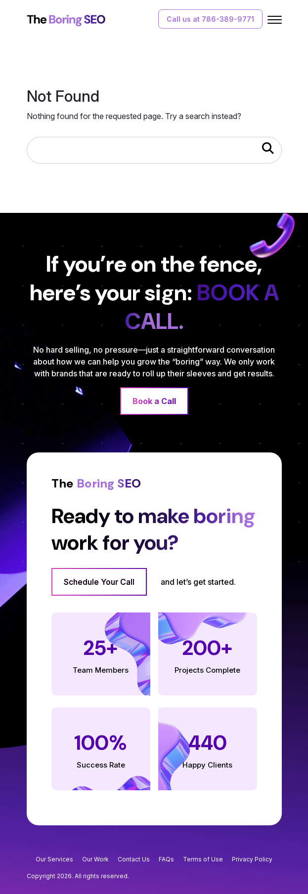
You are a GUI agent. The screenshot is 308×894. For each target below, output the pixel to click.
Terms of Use (203, 859)
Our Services (54, 859)
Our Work (95, 859)
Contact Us (134, 859)
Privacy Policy (252, 859)
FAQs (166, 859)
